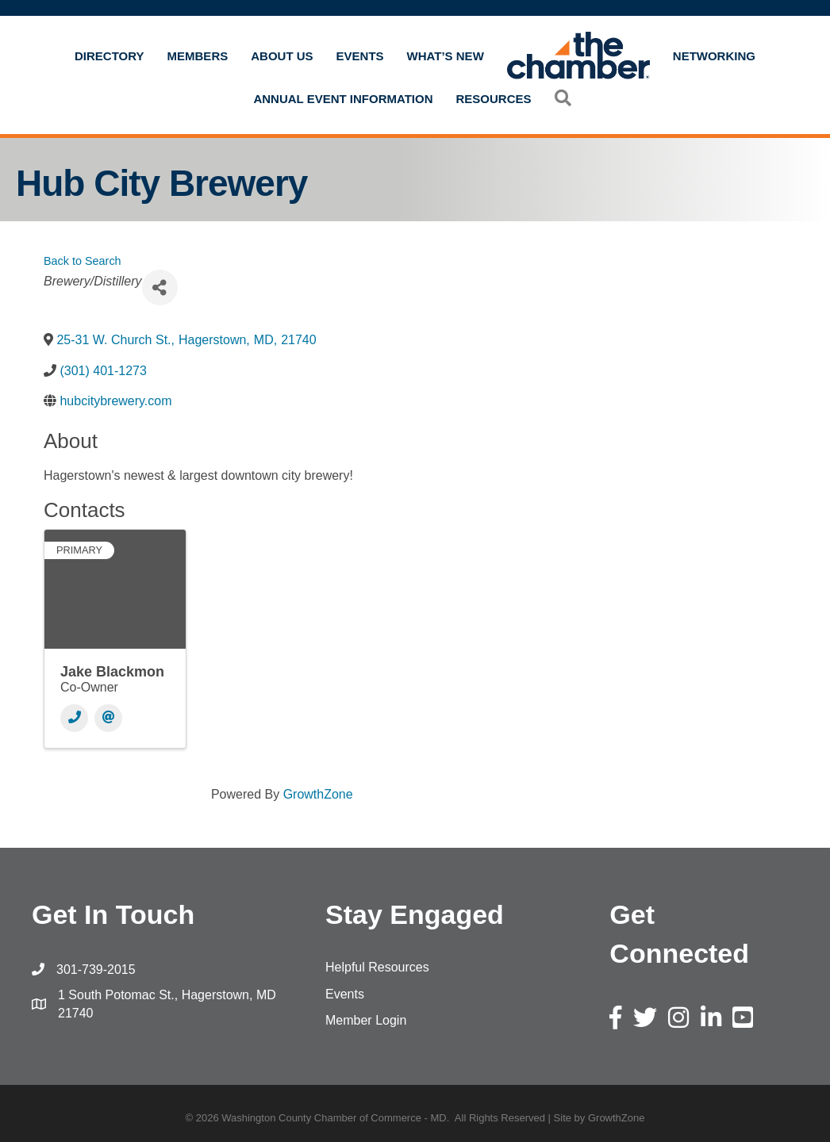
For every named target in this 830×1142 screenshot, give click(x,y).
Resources (494, 98)
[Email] (108, 718)
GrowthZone (318, 794)
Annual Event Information (342, 98)
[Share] (160, 287)
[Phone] (74, 718)
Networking (714, 56)
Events (360, 56)
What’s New (445, 56)
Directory (109, 56)
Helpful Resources (377, 967)
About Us (282, 56)
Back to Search (82, 261)
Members (198, 56)
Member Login (365, 1020)
